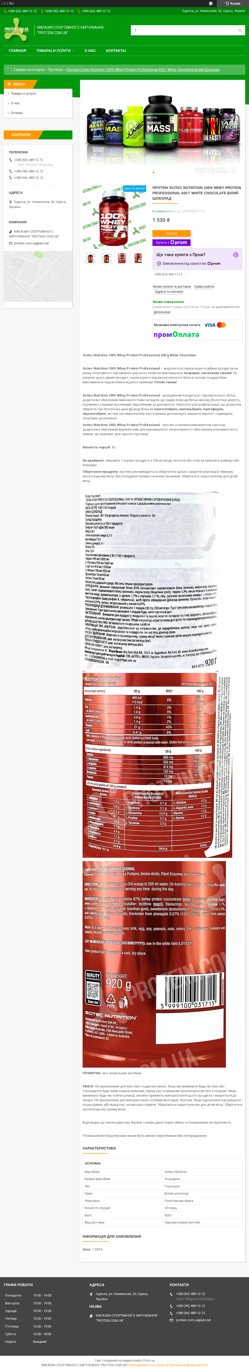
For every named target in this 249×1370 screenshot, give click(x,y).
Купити (171, 233)
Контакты (116, 51)
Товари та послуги (28, 70)
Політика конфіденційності (188, 1365)
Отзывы (17, 113)
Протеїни (55, 70)
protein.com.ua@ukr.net (31, 243)
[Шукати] (240, 30)
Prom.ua (149, 1360)
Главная (17, 51)
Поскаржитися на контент (147, 1365)
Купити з (171, 242)
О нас (90, 51)
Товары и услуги (53, 51)
